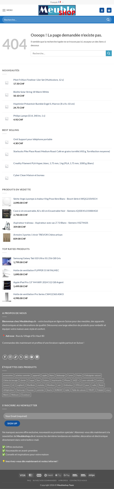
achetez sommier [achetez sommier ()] (23, 375)
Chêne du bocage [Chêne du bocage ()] (10, 380)
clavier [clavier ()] (23, 380)
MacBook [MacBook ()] (31, 385)
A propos (63, 480)
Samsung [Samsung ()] (20, 390)
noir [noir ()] (59, 385)
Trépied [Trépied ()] (100, 390)
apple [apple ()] (44, 375)
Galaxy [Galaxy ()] (46, 380)
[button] (7, 10)
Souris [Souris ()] (49, 390)
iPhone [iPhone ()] (67, 380)
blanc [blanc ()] (52, 375)
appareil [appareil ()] (36, 375)
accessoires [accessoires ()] (8, 375)
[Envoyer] (108, 20)
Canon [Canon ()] (70, 375)
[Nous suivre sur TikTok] (15, 357)
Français (56, 2)
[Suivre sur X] (21, 357)
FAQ (29, 480)
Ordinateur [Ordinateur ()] (68, 385)
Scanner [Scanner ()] (30, 390)
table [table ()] (67, 390)
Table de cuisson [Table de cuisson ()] (79, 390)
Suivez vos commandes (45, 480)
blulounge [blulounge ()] (61, 375)
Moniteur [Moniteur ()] (51, 385)
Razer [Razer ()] (101, 385)
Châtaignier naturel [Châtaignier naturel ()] (92, 375)
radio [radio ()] (94, 385)
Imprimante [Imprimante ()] (57, 380)
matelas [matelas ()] (41, 385)
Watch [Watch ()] (6, 395)
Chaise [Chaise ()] (78, 375)
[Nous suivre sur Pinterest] (31, 357)
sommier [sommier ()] (40, 390)
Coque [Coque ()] (31, 380)
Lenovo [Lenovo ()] (6, 385)
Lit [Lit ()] (13, 385)
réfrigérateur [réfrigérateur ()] (8, 390)
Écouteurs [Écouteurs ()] (26, 395)
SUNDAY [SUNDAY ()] (58, 390)
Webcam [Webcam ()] (15, 395)
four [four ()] (38, 380)
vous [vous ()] (108, 390)
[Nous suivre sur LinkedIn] (37, 357)
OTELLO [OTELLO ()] (79, 385)
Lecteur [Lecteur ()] (99, 380)
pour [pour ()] (87, 385)
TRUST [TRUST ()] (91, 390)
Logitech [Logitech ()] (20, 385)
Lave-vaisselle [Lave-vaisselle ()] (88, 380)
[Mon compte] (101, 10)
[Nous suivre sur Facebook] (5, 357)
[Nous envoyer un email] (26, 357)
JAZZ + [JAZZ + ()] (76, 380)
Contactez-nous (78, 480)
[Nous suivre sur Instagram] (10, 357)
